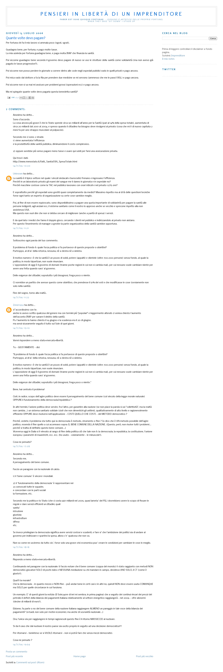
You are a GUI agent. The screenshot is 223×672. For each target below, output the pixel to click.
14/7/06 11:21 (21, 228)
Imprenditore (178, 55)
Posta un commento (16, 652)
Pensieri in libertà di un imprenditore (111, 13)
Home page (80, 656)
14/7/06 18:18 (21, 547)
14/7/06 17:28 (21, 446)
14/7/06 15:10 (21, 328)
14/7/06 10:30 (21, 166)
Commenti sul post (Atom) (30, 662)
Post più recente (14, 656)
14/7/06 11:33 (21, 297)
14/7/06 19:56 (21, 644)
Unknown (18, 174)
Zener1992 (18, 305)
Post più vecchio (144, 656)
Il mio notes (168, 59)
